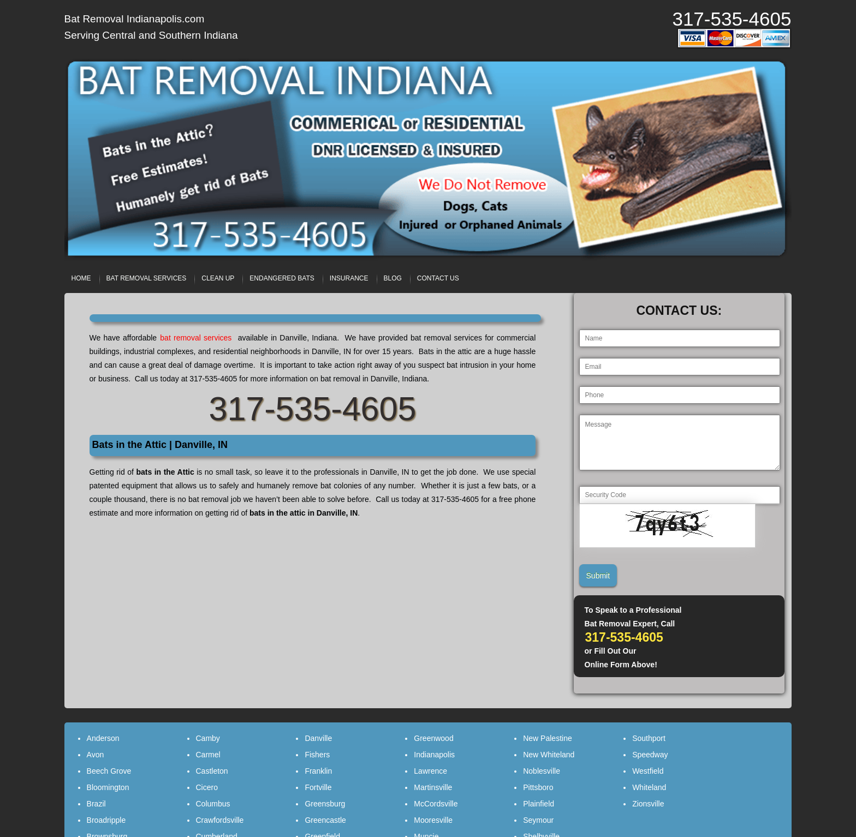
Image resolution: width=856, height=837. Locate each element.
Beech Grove (109, 771)
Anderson (103, 738)
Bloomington (108, 787)
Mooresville (433, 820)
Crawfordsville (220, 820)
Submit (598, 575)
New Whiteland (548, 754)
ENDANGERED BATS (281, 278)
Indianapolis (434, 754)
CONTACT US (438, 278)
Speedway (650, 754)
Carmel (208, 754)
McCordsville (435, 803)
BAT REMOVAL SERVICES (146, 278)
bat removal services (197, 337)
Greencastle (325, 820)
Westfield (647, 771)
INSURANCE (349, 278)
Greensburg (325, 803)
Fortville (318, 787)
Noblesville (541, 771)
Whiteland (649, 787)
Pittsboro (538, 787)
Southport (648, 738)
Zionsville (648, 803)
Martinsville (433, 787)
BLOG (393, 278)
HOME (81, 278)
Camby (208, 738)
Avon (95, 754)
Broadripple (106, 820)
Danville (318, 738)
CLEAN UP (217, 278)
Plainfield (538, 803)
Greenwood (433, 738)
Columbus (213, 803)
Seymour (538, 820)
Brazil (96, 803)
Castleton (212, 771)
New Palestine (547, 738)
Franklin (318, 771)
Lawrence (430, 771)
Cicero (207, 787)
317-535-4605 (731, 18)
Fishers (317, 754)
